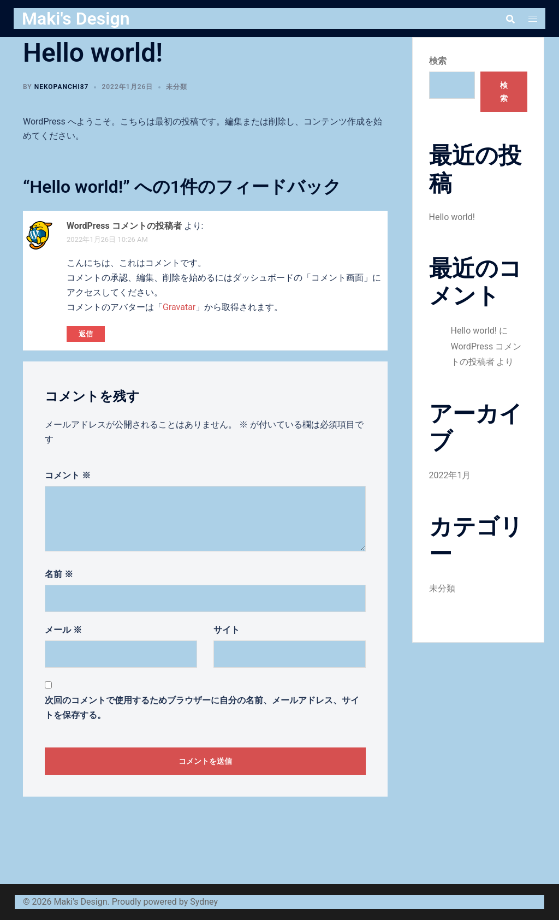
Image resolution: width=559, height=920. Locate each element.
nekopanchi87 (61, 87)
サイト (226, 630)
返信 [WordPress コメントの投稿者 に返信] (86, 334)
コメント (68, 475)
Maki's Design (76, 18)
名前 (59, 574)
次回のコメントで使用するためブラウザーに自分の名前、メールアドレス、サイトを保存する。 (202, 707)
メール (63, 630)
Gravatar (179, 307)
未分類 (176, 87)
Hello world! (452, 217)
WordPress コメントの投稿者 (124, 226)
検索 (438, 61)
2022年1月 (450, 475)
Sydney (204, 902)
